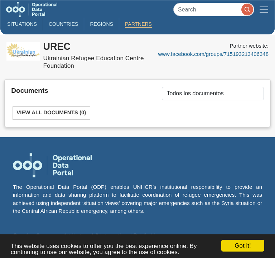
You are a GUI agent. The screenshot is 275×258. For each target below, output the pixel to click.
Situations (22, 24)
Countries (63, 24)
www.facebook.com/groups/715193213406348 (213, 54)
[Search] (213, 9)
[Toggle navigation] (264, 9)
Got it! (243, 245)
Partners (138, 24)
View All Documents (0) (51, 113)
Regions (101, 24)
